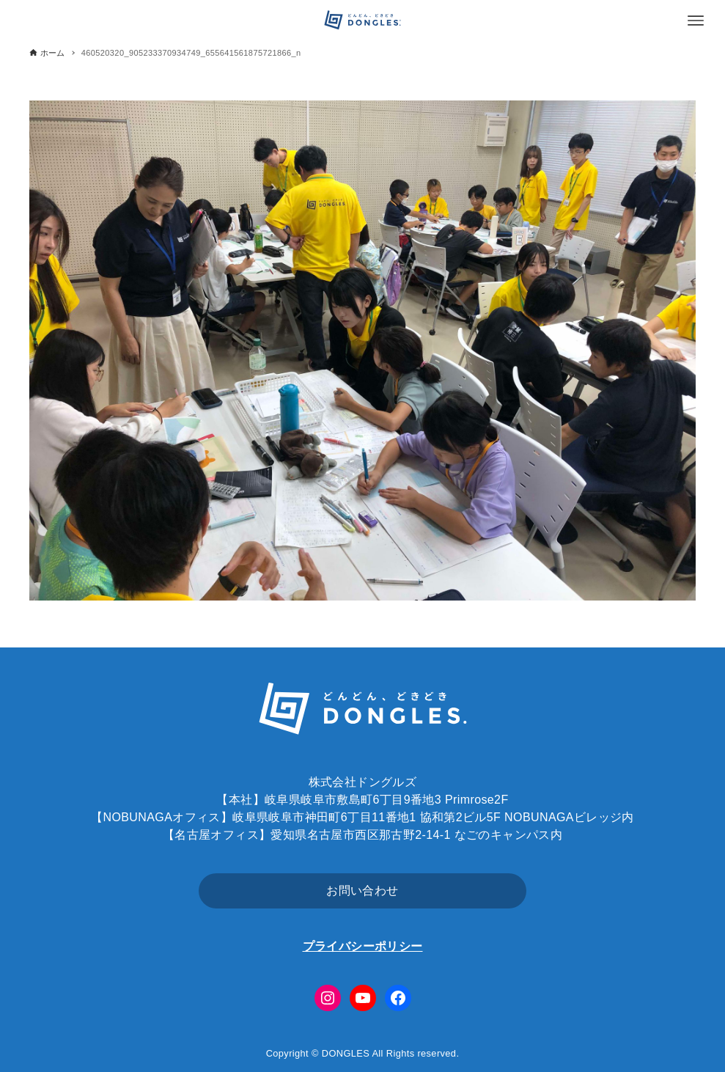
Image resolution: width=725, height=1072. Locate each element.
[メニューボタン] (695, 20)
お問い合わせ (362, 890)
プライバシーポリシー (363, 946)
